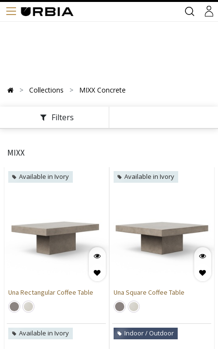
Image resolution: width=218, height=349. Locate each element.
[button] (97, 272)
